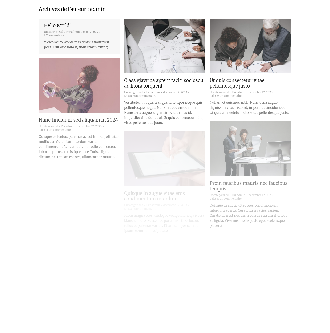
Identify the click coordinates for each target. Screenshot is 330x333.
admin (98, 9)
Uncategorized (53, 32)
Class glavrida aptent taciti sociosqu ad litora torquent (164, 83)
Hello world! (57, 25)
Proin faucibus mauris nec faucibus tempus (248, 186)
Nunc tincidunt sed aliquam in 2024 (78, 120)
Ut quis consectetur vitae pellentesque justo (237, 83)
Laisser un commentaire (140, 96)
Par (73, 32)
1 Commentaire (54, 35)
